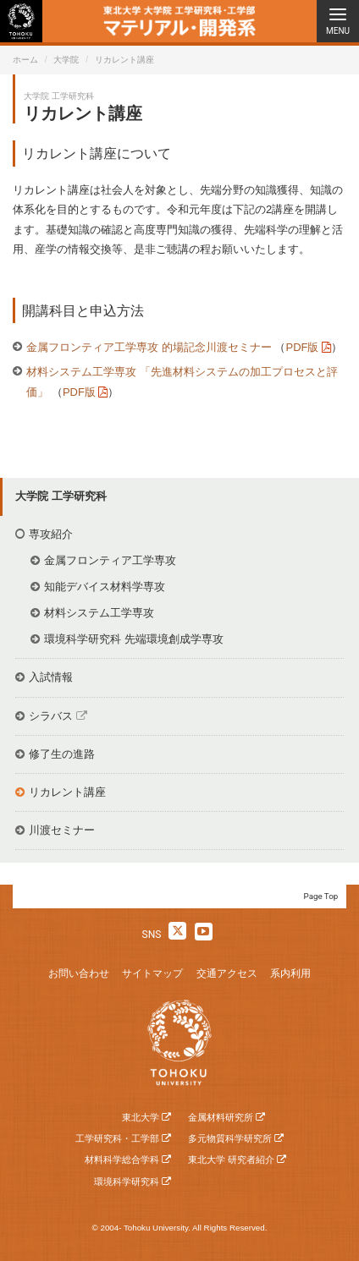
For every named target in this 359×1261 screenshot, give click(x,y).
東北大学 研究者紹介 (231, 1159)
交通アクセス (226, 973)
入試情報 (51, 677)
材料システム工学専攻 (99, 612)
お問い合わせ (78, 973)
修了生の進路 (62, 754)
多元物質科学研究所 (230, 1138)
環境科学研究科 (126, 1181)
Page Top (321, 896)
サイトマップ (152, 973)
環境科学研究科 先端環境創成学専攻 (134, 639)
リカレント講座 (67, 792)
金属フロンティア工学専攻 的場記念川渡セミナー (150, 347)
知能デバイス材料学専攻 (104, 586)
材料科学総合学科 (122, 1159)
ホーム (25, 59)
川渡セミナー (62, 830)
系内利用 (290, 973)
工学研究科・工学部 (117, 1138)
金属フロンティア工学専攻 (110, 560)
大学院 (66, 59)
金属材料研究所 (220, 1117)
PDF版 (301, 347)
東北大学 (140, 1117)
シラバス (51, 716)
